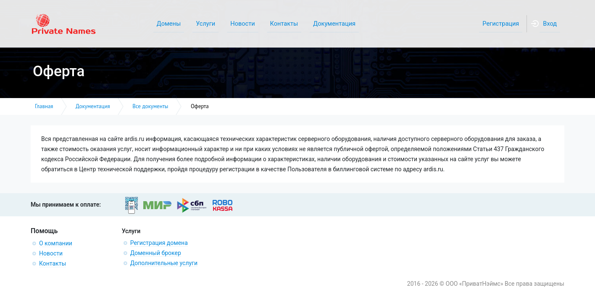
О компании (55, 243)
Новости (51, 253)
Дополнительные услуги (163, 263)
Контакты (52, 263)
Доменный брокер (155, 253)
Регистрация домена (159, 242)
